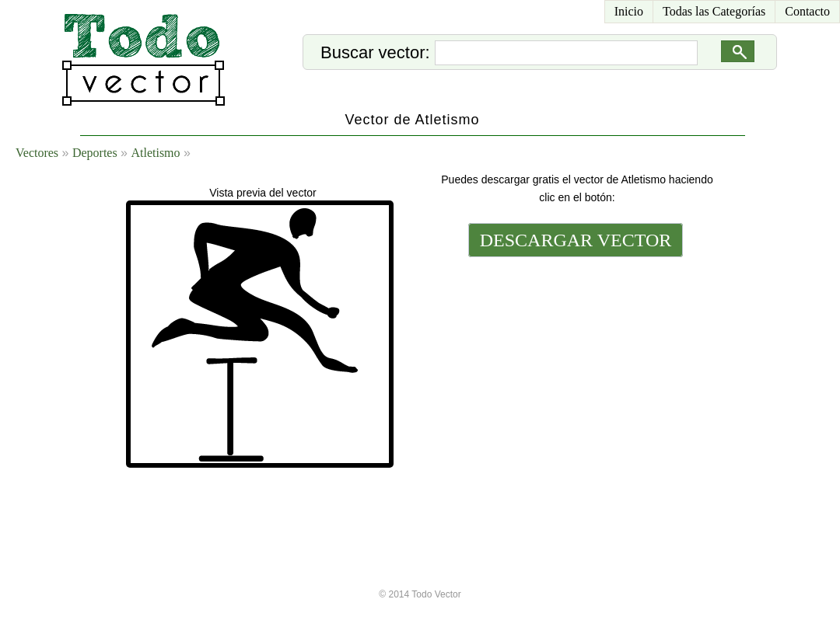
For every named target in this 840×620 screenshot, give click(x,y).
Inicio (628, 11)
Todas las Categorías (714, 11)
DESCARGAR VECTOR (576, 240)
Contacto (807, 11)
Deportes (94, 152)
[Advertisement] (574, 347)
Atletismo (155, 152)
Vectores (37, 152)
